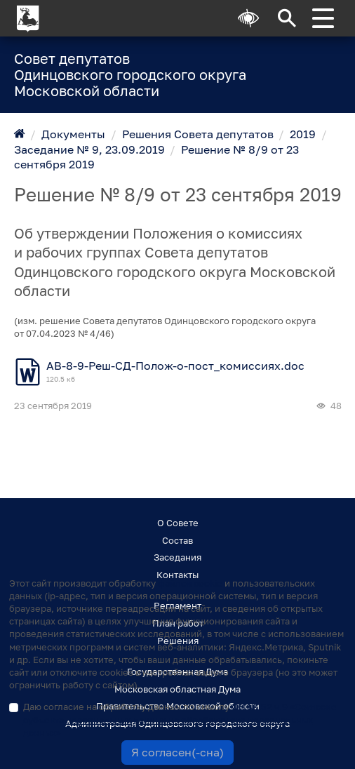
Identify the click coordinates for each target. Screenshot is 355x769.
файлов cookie (190, 583)
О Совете (178, 522)
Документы (73, 134)
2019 (303, 134)
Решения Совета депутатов (198, 134)
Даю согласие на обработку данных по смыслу (180, 719)
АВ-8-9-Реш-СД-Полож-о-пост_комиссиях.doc (175, 366)
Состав (177, 540)
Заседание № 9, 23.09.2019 (89, 149)
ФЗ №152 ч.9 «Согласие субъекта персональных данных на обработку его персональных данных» (180, 719)
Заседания (177, 557)
